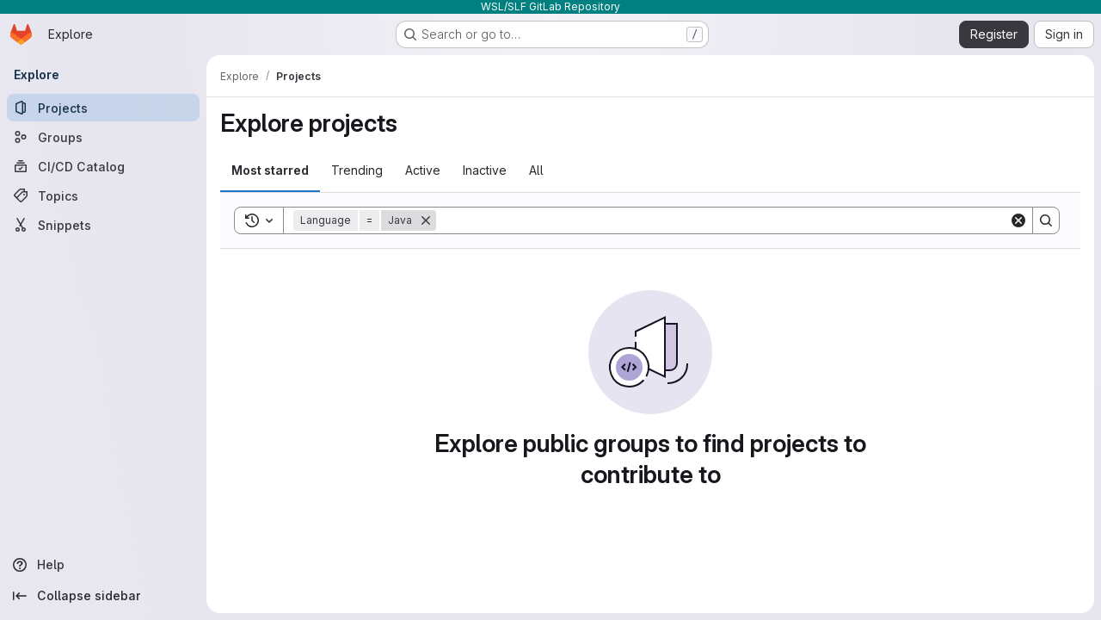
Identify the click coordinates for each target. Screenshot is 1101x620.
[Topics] (103, 195)
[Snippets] (103, 225)
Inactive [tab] (485, 170)
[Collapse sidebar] (103, 596)
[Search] (723, 220)
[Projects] (103, 107)
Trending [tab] (357, 170)
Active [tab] (422, 170)
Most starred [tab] (270, 170)
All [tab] (536, 170)
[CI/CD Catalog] (103, 166)
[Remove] (425, 220)
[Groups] (103, 137)
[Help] (103, 565)
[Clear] (1018, 220)
